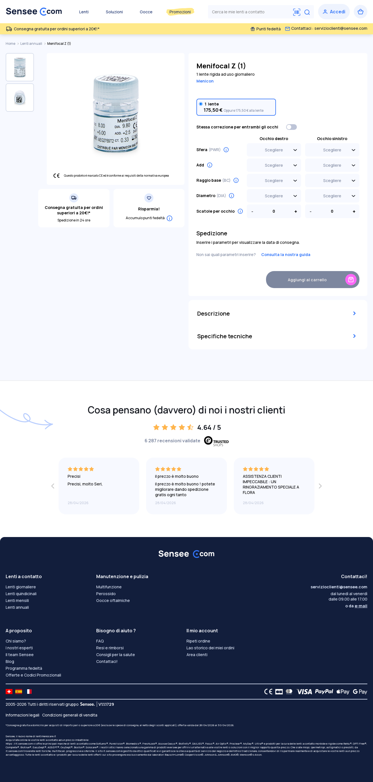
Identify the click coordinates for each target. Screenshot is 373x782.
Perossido (106, 593)
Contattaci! (107, 661)
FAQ (100, 641)
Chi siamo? (16, 641)
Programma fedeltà (24, 668)
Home (11, 43)
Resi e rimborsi (110, 647)
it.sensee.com (14, 751)
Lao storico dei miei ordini (210, 647)
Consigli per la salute (115, 654)
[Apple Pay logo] (341, 691)
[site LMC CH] (9, 691)
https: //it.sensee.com (19, 743)
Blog (10, 661)
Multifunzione (109, 586)
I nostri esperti (19, 647)
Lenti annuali (31, 43)
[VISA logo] (302, 691)
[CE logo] (266, 691)
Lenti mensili (17, 600)
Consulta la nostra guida (285, 254)
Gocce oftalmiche (113, 600)
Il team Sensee (20, 654)
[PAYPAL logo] (323, 691)
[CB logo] (277, 691)
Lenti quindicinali (21, 593)
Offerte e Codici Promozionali (33, 675)
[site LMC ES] (18, 691)
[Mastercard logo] (288, 691)
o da (356, 605)
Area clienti (196, 654)
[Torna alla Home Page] (34, 12)
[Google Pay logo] (358, 691)
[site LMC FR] (28, 691)
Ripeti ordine (198, 641)
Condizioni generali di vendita (69, 715)
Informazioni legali (22, 715)
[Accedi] (334, 11)
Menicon (205, 81)
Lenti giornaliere (21, 586)
